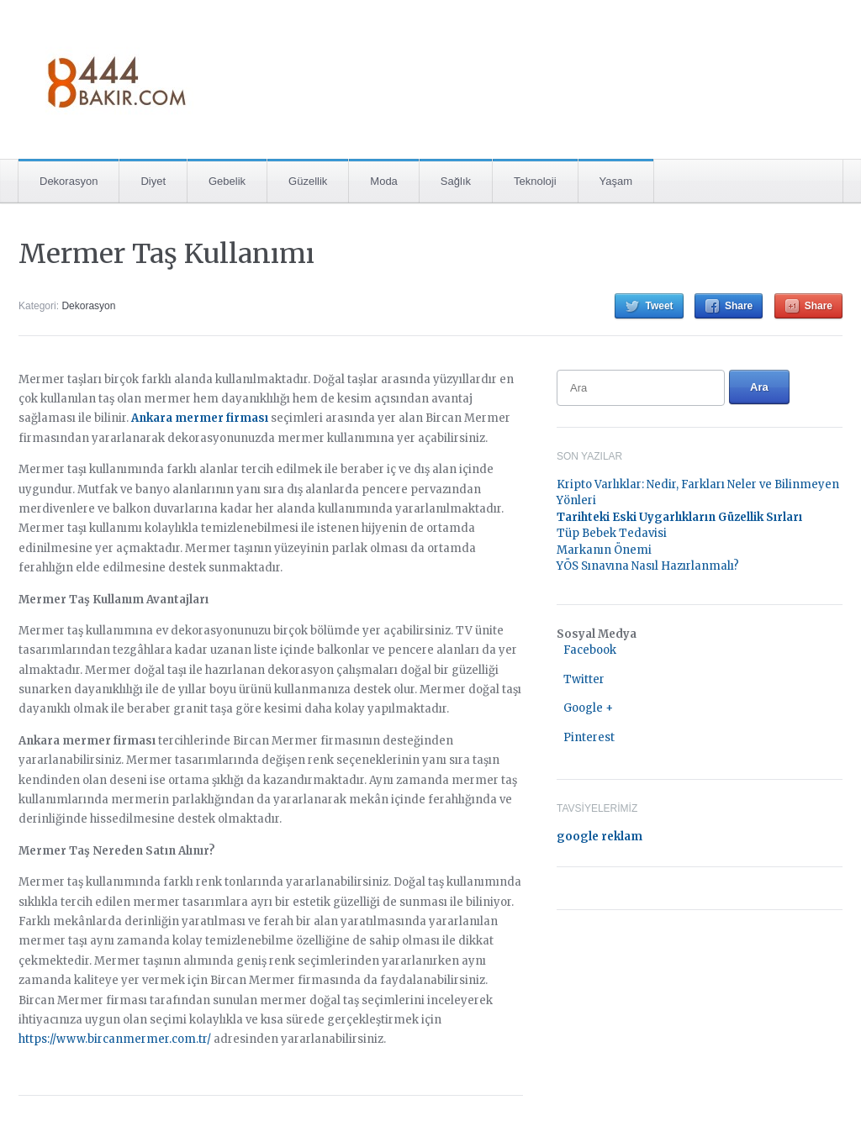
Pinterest (589, 737)
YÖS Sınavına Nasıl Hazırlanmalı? (648, 566)
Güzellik (307, 181)
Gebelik (227, 181)
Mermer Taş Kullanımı (166, 254)
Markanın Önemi (604, 550)
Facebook (589, 650)
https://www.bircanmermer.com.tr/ (114, 1039)
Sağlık (456, 181)
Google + (588, 708)
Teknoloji (535, 181)
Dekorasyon (69, 181)
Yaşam (616, 181)
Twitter (584, 679)
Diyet (153, 181)
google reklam (599, 836)
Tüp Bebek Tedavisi (612, 533)
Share (739, 306)
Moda (384, 181)
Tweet (659, 306)
